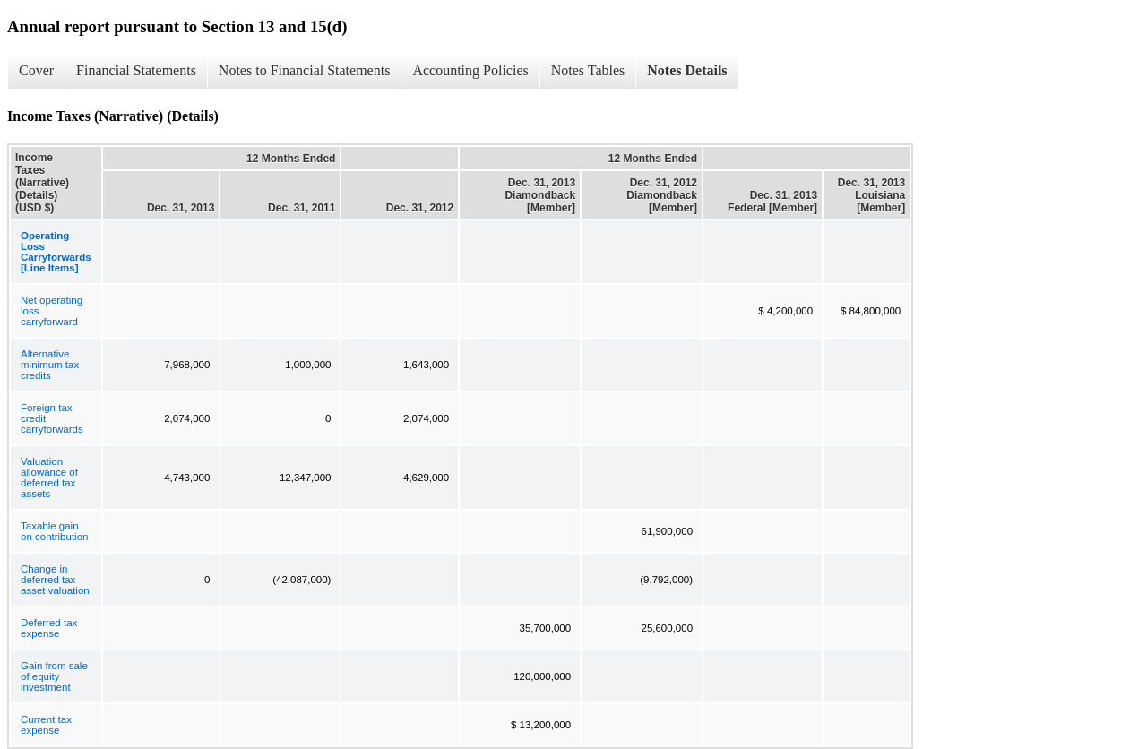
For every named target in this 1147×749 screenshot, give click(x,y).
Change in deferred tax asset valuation (55, 580)
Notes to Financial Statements (305, 70)
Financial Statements (136, 70)
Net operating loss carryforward (51, 311)
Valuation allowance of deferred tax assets (49, 477)
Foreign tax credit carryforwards (52, 418)
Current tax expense (46, 725)
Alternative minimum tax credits (50, 365)
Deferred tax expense (49, 628)
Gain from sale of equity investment (54, 676)
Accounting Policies (470, 70)
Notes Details (687, 70)
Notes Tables (588, 70)
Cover (36, 70)
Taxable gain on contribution (54, 531)
